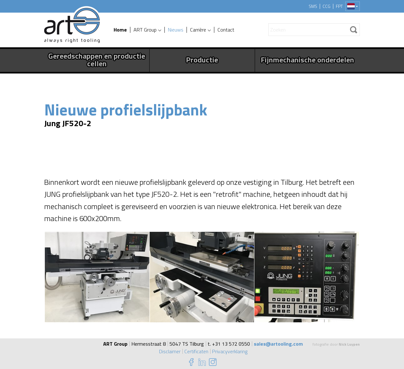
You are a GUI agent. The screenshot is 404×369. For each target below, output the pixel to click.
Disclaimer (170, 351)
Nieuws (175, 30)
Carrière (198, 30)
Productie (202, 59)
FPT (339, 6)
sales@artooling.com (278, 343)
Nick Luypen (349, 344)
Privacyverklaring (229, 351)
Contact (225, 30)
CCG (326, 6)
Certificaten (196, 351)
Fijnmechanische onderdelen (307, 59)
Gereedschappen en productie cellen (96, 59)
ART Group (145, 30)
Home (120, 30)
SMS (313, 6)
